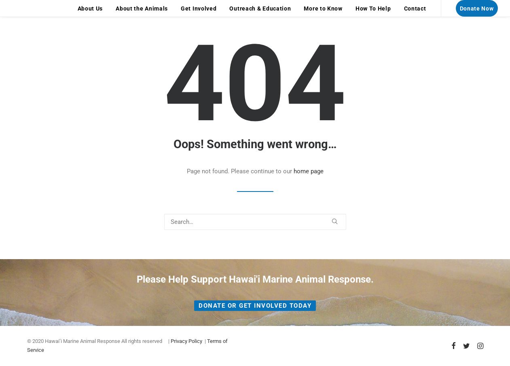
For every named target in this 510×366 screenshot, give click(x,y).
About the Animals (142, 8)
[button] (335, 221)
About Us (90, 8)
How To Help (373, 8)
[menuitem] (90, 8)
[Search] (255, 222)
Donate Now (477, 8)
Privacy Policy (186, 341)
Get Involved (198, 8)
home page (309, 171)
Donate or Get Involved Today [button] (255, 305)
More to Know (323, 8)
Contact (415, 8)
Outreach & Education (260, 8)
